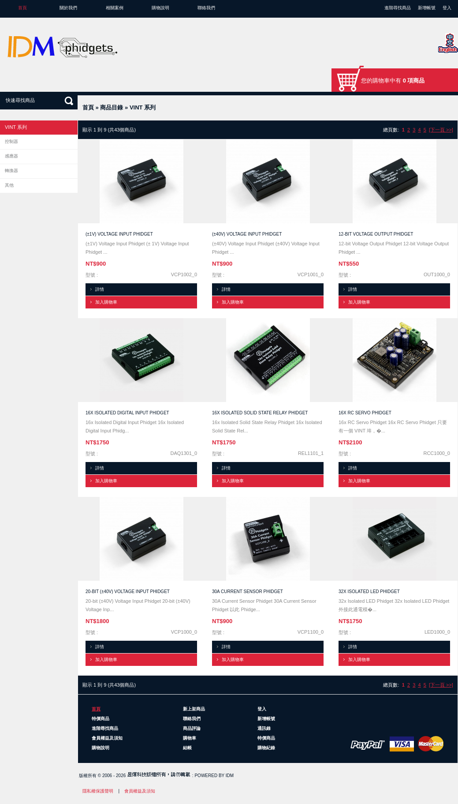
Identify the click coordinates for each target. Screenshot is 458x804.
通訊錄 (264, 728)
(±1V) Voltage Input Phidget (119, 234)
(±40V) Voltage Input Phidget (247, 234)
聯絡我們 (206, 7)
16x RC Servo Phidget (365, 412)
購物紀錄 (266, 747)
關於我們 (68, 7)
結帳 (187, 747)
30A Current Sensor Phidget (247, 591)
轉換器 (11, 170)
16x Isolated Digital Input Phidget (127, 412)
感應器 (11, 156)
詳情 (99, 289)
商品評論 (192, 728)
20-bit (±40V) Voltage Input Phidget (128, 591)
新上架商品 (194, 708)
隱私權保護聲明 (97, 791)
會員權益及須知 (107, 738)
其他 (9, 185)
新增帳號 (427, 7)
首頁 (22, 7)
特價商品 (100, 718)
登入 (447, 7)
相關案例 (114, 7)
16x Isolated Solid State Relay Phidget (260, 412)
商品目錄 (111, 107)
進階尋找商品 (397, 7)
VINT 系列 (143, 107)
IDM (230, 775)
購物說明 (160, 7)
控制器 (11, 141)
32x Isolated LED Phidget (369, 591)
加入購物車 (106, 302)
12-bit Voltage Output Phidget (376, 234)
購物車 (189, 738)
